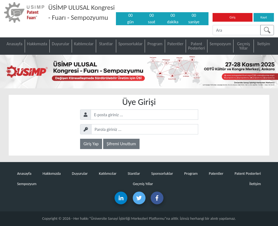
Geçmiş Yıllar (243, 46)
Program (154, 43)
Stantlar (106, 43)
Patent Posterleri (196, 46)
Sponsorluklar (130, 43)
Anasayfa (15, 43)
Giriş (232, 17)
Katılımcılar (84, 43)
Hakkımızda (37, 43)
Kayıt (263, 17)
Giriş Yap (91, 143)
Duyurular (61, 43)
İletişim (263, 43)
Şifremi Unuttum (121, 143)
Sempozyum (220, 43)
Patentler (175, 43)
